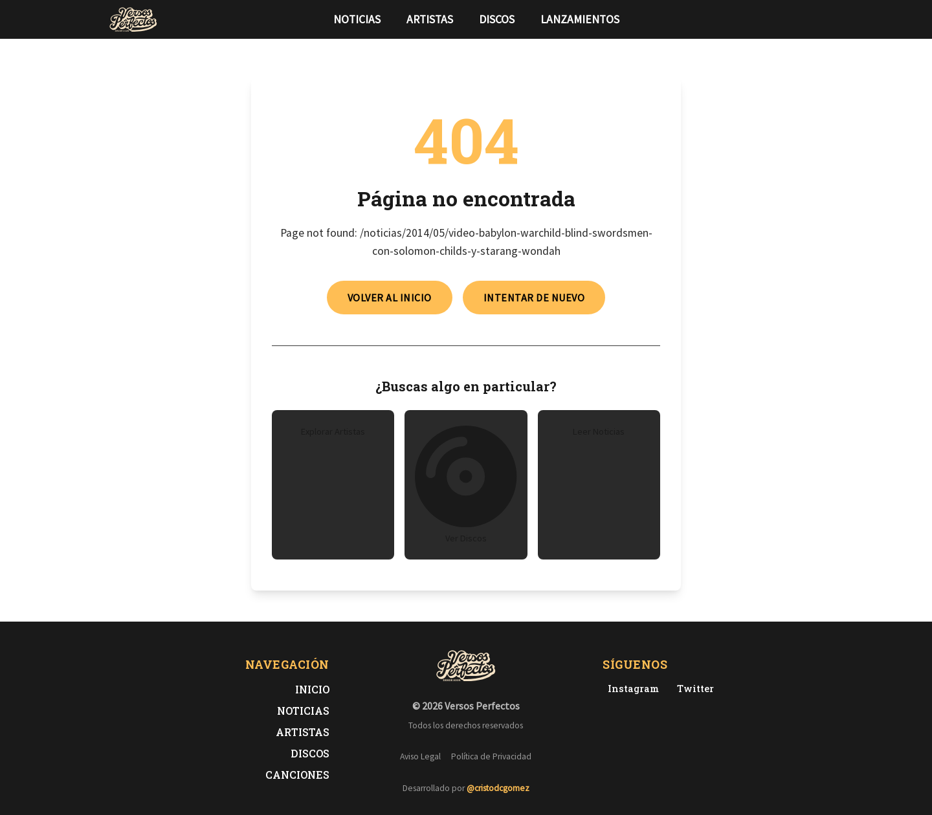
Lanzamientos (579, 19)
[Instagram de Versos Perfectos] (631, 688)
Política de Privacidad (491, 756)
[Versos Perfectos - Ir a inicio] (133, 19)
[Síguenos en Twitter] (798, 19)
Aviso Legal (420, 756)
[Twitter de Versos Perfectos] (693, 688)
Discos (497, 19)
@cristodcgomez (498, 788)
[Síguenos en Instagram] (819, 19)
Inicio (312, 689)
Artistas (429, 19)
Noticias (357, 19)
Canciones (297, 774)
